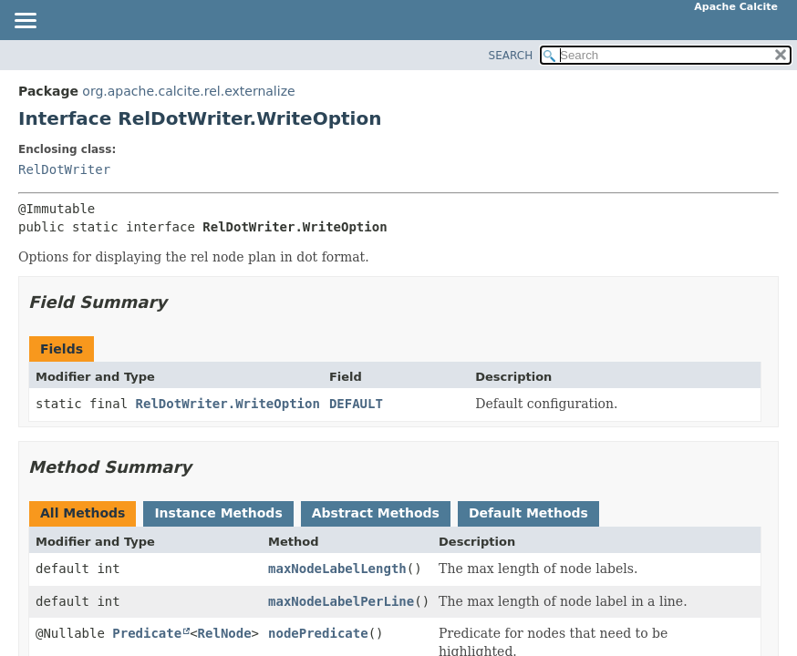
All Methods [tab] (82, 513)
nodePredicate (318, 633)
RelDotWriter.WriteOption (228, 403)
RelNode (225, 633)
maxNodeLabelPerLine (341, 601)
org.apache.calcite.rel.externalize (188, 91)
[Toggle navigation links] (24, 22)
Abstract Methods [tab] (376, 513)
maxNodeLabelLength (337, 568)
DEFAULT (356, 403)
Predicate (146, 633)
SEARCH (511, 55)
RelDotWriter (64, 169)
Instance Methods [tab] (218, 513)
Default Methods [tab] (528, 513)
